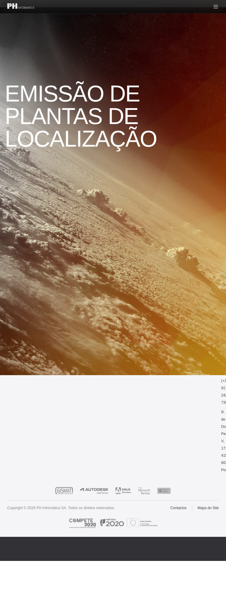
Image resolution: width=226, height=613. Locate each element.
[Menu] (216, 7)
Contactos (178, 508)
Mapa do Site (208, 508)
